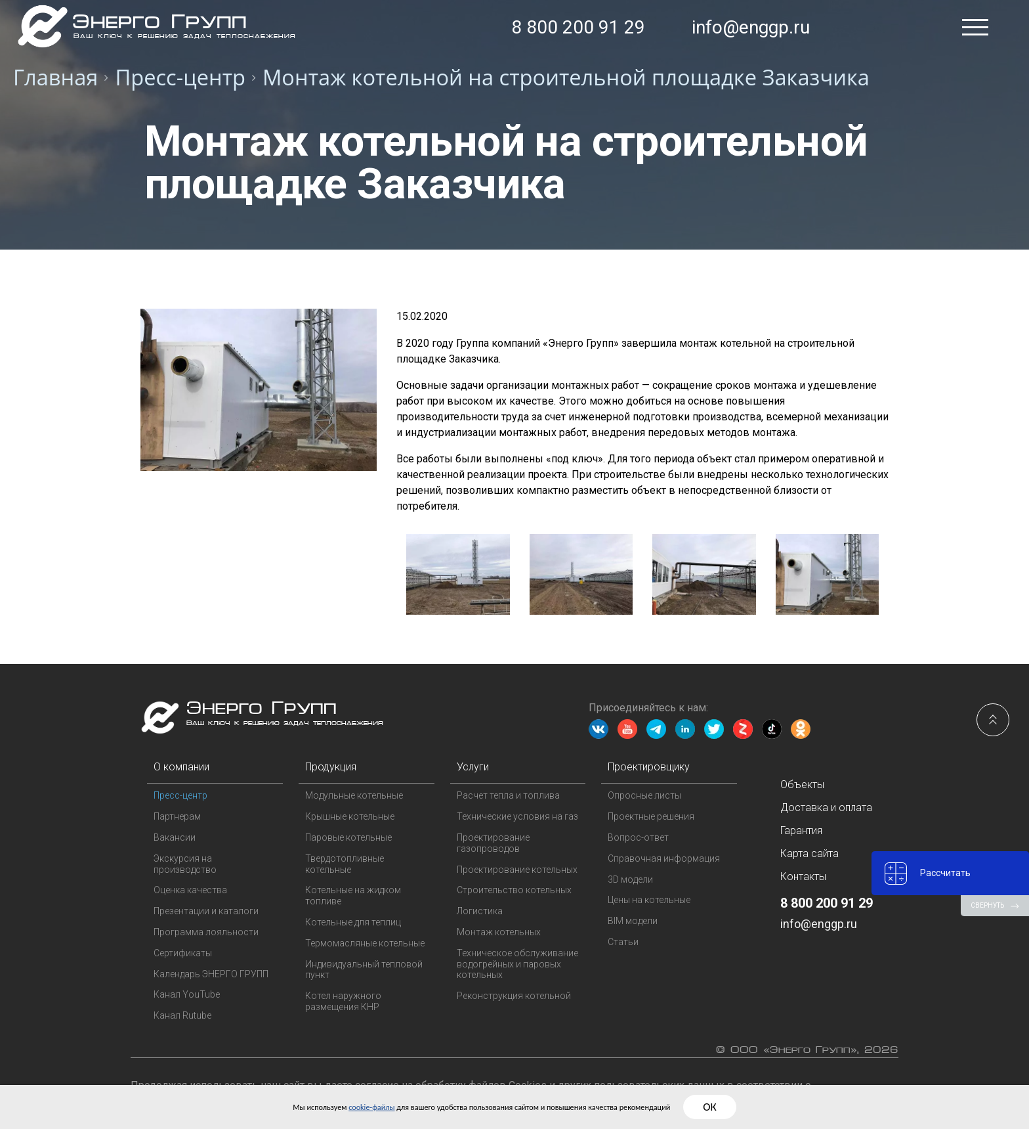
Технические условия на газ (517, 816)
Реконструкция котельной (514, 995)
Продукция (330, 767)
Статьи (623, 942)
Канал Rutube (182, 1015)
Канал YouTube (187, 994)
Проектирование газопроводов (493, 843)
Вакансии (175, 837)
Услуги (473, 767)
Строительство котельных (514, 890)
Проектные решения (651, 816)
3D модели (630, 879)
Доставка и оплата (826, 807)
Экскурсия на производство (185, 864)
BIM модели (633, 921)
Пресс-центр (180, 795)
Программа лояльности (206, 932)
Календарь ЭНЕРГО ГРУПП (211, 974)
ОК (784, 1107)
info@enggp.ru (751, 27)
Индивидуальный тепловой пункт (364, 970)
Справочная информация (664, 858)
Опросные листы (644, 795)
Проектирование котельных (517, 869)
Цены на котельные (649, 900)
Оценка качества (190, 890)
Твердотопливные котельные (344, 864)
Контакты (803, 876)
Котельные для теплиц (353, 922)
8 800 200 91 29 (578, 27)
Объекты (802, 784)
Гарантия (801, 830)
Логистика (480, 911)
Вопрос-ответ (638, 837)
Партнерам (177, 816)
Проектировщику (649, 767)
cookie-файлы (328, 1106)
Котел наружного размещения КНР (343, 1001)
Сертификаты (183, 953)
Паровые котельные (348, 837)
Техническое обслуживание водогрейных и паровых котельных (517, 964)
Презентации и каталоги (206, 911)
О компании (181, 767)
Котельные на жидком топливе (353, 895)
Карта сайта (809, 853)
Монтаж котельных (499, 932)
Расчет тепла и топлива (508, 795)
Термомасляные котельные (365, 943)
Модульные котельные (354, 795)
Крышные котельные (349, 816)
